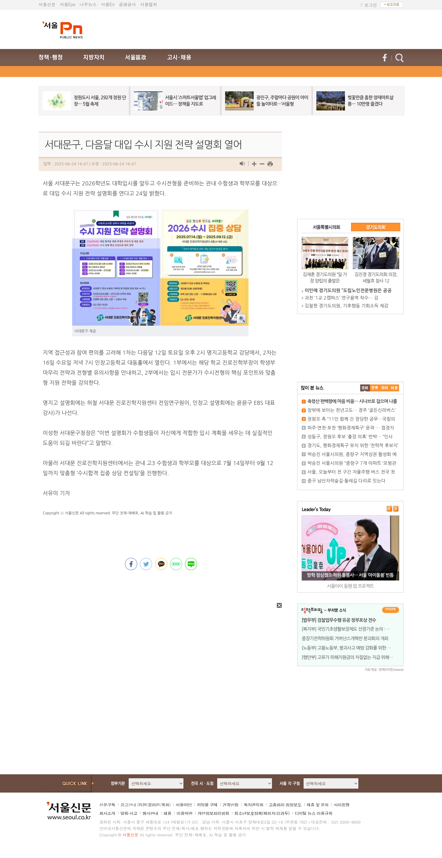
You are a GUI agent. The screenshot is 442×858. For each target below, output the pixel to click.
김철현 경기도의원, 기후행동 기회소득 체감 (346, 305)
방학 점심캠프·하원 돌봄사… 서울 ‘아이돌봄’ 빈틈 (350, 575)
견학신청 (230, 805)
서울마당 (183, 805)
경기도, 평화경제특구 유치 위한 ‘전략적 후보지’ (353, 445)
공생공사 (127, 4)
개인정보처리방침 (213, 813)
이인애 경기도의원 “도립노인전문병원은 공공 (348, 290)
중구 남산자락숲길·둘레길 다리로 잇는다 (347, 480)
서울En (108, 4)
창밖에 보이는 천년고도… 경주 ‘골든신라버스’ (352, 410)
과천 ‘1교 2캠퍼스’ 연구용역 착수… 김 (341, 298)
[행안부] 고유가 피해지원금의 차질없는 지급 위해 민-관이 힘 (355, 657)
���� (365, 387)
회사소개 (107, 813)
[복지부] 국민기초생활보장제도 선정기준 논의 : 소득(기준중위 (356, 629)
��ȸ (394, 387)
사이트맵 (342, 805)
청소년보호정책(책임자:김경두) (261, 813)
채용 (167, 813)
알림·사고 (128, 813)
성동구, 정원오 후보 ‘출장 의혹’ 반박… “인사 (350, 436)
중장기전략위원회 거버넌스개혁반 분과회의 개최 (345, 638)
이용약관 (184, 813)
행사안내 (150, 813)
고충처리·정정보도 (285, 805)
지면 (142, 805)
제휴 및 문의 (318, 805)
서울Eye (67, 4)
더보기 (390, 610)
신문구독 (107, 805)
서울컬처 (148, 4)
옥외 (165, 805)
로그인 (370, 5)
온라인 (154, 805)
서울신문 (47, 4)
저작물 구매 (207, 805)
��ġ (375, 387)
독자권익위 (253, 805)
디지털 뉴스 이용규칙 (313, 813)
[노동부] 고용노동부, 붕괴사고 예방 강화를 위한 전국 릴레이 (355, 648)
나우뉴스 (88, 4)
